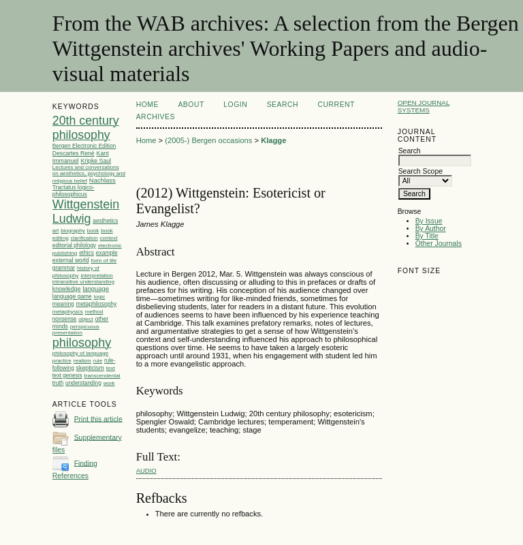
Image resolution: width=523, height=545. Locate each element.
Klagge (273, 140)
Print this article (98, 418)
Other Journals (438, 243)
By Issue (429, 221)
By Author (430, 228)
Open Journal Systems (424, 106)
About (191, 104)
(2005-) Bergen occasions (208, 140)
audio (146, 470)
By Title (427, 236)
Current (336, 104)
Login (235, 104)
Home (147, 104)
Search (282, 104)
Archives (155, 117)
